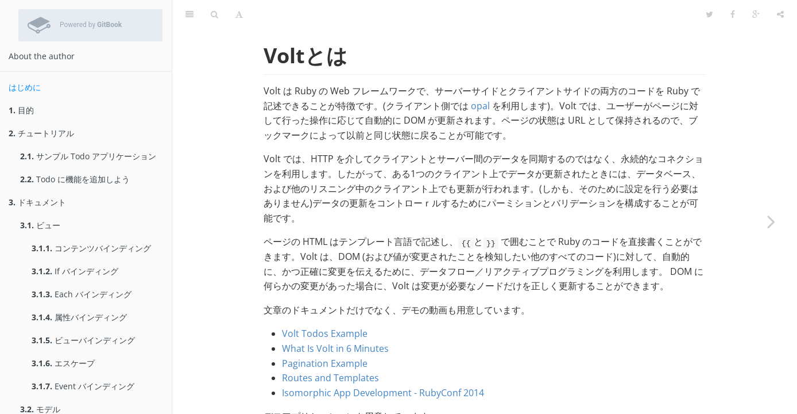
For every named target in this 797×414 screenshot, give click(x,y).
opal (480, 77)
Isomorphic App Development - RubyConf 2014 (383, 364)
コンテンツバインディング (91, 248)
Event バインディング (83, 386)
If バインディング (75, 271)
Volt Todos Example (324, 304)
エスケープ (63, 363)
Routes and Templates (330, 349)
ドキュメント (37, 202)
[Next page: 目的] (771, 221)
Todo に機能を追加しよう (75, 179)
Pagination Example (324, 334)
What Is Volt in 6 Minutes (335, 319)
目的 (21, 110)
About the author (42, 56)
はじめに (25, 87)
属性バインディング (79, 317)
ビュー (40, 225)
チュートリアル (41, 133)
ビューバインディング (83, 340)
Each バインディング (81, 294)
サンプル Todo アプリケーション (88, 156)
